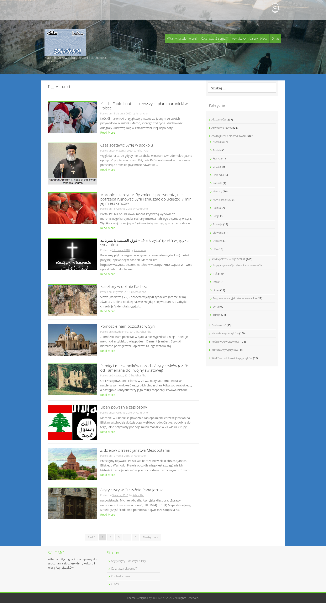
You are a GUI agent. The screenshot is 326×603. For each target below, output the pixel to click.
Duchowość (218, 325)
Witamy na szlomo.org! (181, 38)
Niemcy (217, 191)
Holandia (218, 175)
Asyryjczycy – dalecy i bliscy (249, 38)
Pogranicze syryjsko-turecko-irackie (235, 298)
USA (215, 249)
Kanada (217, 183)
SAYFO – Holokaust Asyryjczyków (231, 358)
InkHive (157, 598)
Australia (218, 142)
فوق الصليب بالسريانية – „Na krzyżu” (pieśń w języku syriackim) (144, 242)
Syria (216, 306)
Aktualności (218, 119)
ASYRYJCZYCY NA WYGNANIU (229, 136)
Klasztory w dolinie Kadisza (123, 286)
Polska (217, 208)
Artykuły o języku (222, 127)
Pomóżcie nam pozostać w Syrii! (128, 326)
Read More (107, 132)
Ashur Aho (142, 113)
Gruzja (217, 166)
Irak (215, 273)
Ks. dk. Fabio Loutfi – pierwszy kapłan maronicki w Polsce (144, 106)
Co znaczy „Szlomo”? (214, 38)
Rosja (216, 216)
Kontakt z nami (54, 10)
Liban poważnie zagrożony (123, 407)
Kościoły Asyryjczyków (225, 341)
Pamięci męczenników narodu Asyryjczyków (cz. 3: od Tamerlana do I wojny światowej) (144, 368)
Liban (216, 290)
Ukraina (217, 241)
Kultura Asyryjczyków (224, 350)
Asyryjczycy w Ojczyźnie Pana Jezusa (131, 490)
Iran (215, 282)
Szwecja (217, 224)
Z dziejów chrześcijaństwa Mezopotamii (135, 450)
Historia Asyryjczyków (224, 333)
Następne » (150, 537)
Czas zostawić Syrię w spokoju (126, 145)
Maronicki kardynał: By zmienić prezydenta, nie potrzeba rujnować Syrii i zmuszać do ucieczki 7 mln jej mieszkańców (145, 199)
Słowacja (218, 232)
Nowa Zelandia (222, 199)
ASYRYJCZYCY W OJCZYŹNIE (228, 259)
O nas (275, 38)
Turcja (216, 315)
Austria (217, 150)
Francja (217, 158)
